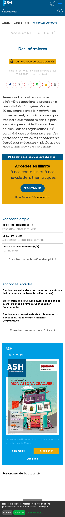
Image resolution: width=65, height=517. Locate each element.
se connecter (50, 3)
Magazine (17, 23)
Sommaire (18, 450)
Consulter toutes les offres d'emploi (31, 259)
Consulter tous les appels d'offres (31, 330)
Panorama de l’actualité (45, 23)
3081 (27, 23)
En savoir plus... (35, 512)
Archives (32, 458)
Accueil (6, 23)
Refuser (7, 512)
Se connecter (42, 197)
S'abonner (32, 188)
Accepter (19, 512)
